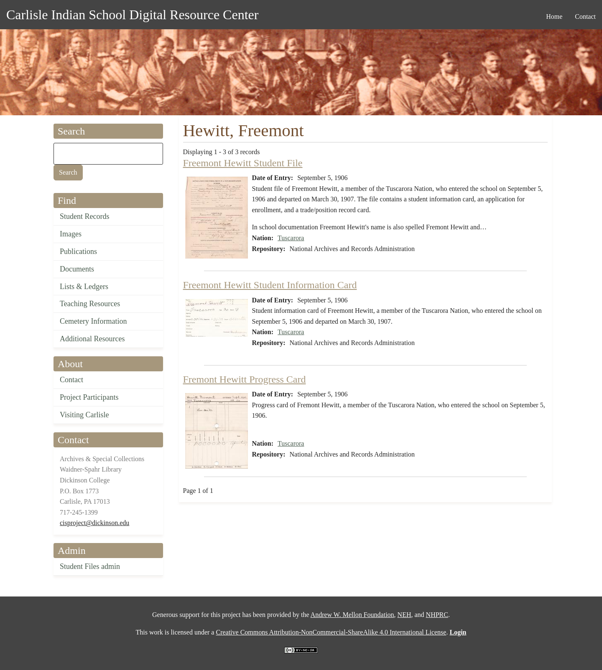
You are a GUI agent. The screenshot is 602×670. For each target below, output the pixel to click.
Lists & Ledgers (84, 286)
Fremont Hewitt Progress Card (244, 379)
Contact (71, 380)
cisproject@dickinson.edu (94, 522)
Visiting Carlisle (84, 415)
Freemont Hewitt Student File (243, 162)
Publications (78, 251)
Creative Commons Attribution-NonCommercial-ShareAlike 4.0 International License (331, 632)
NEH (404, 614)
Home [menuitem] (554, 16)
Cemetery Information (93, 321)
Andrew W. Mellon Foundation (352, 614)
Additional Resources (92, 339)
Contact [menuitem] (585, 16)
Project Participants (89, 397)
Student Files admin (90, 566)
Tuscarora (291, 237)
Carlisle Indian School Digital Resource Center (132, 14)
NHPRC (437, 614)
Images (71, 234)
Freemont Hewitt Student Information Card (270, 284)
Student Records (85, 216)
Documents (77, 269)
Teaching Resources (90, 303)
